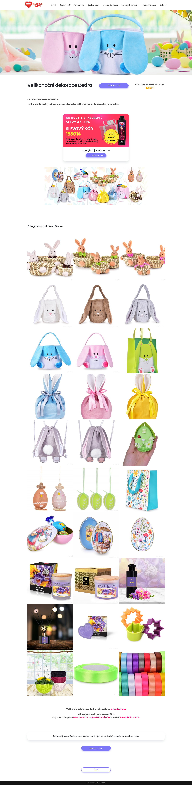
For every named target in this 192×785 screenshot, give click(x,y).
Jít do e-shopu (114, 85)
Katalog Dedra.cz (110, 5)
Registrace (79, 5)
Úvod (53, 5)
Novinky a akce (149, 5)
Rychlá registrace (96, 155)
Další (162, 5)
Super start (65, 5)
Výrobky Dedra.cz (129, 5)
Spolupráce (93, 5)
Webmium (101, 783)
